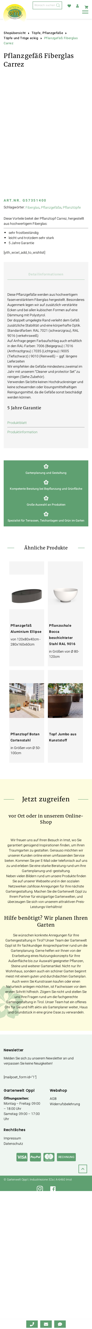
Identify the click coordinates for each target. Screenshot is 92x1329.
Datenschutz (13, 1143)
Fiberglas (32, 207)
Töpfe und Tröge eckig (21, 38)
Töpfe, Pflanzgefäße (47, 33)
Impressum (12, 1138)
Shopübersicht (15, 33)
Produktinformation (22, 432)
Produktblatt (17, 422)
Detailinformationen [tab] (45, 274)
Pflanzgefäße (51, 207)
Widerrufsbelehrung (65, 1104)
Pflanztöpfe (72, 207)
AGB (53, 1098)
